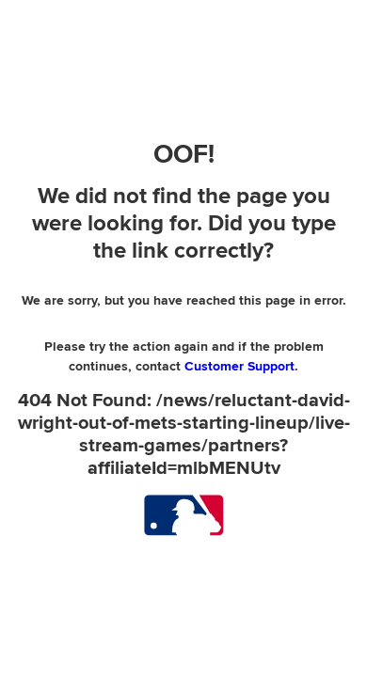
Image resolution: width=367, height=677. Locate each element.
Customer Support (239, 366)
